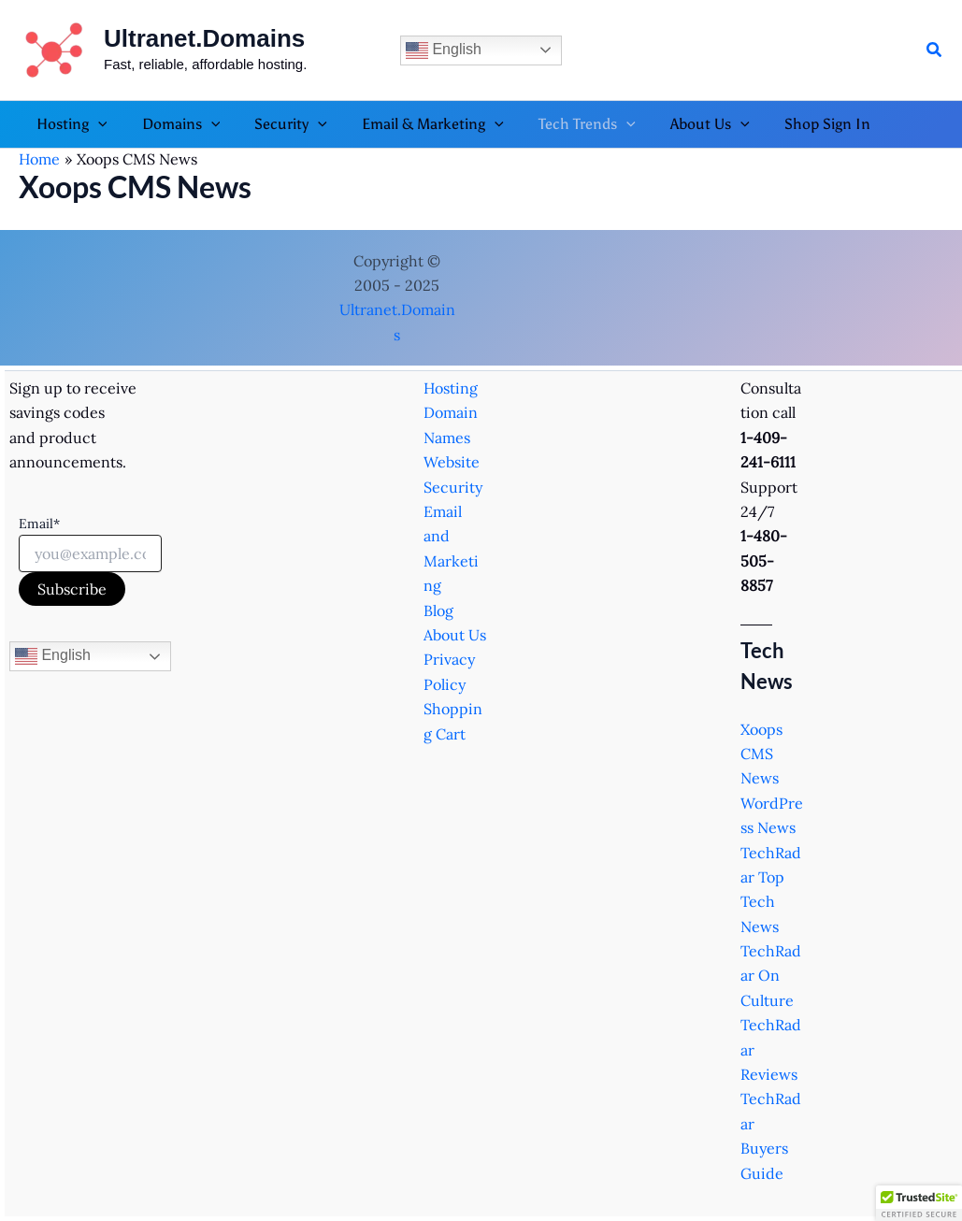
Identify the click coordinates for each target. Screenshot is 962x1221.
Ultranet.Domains (204, 38)
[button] (934, 50)
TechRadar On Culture (770, 975)
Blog (438, 610)
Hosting (451, 388)
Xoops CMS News (761, 754)
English (443, 50)
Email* (39, 523)
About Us (455, 634)
